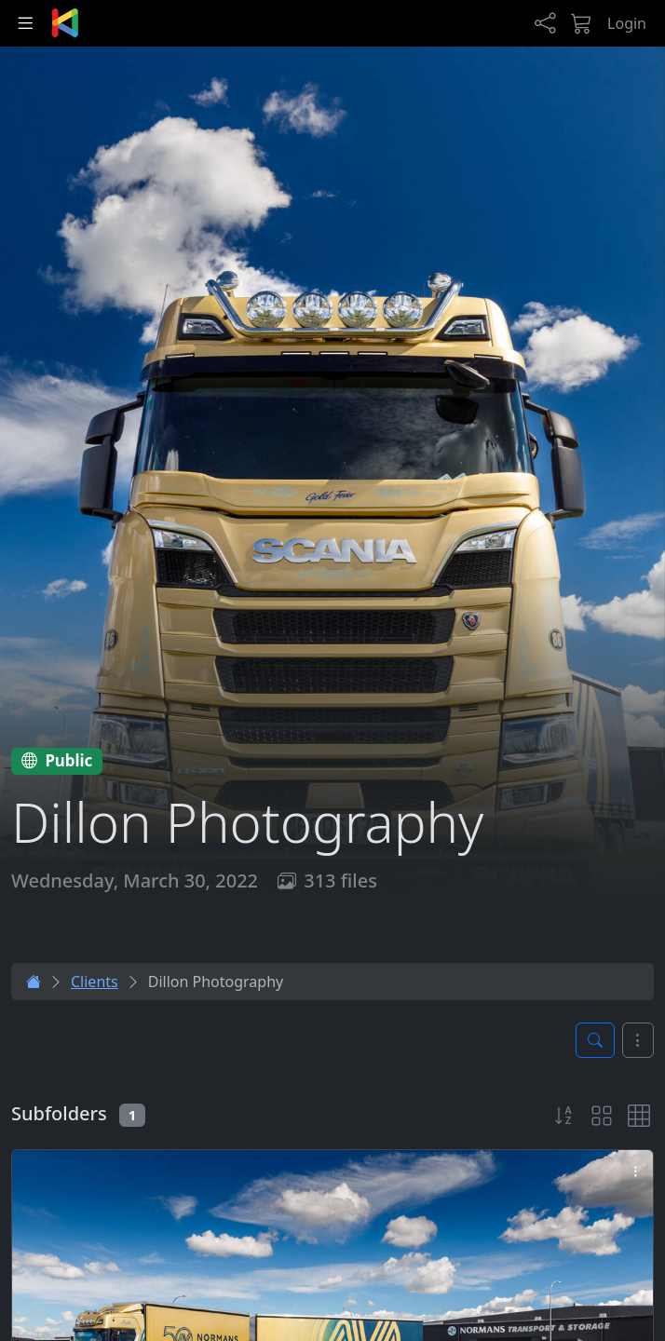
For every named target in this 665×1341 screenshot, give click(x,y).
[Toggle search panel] (595, 1040)
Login (626, 23)
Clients (94, 981)
